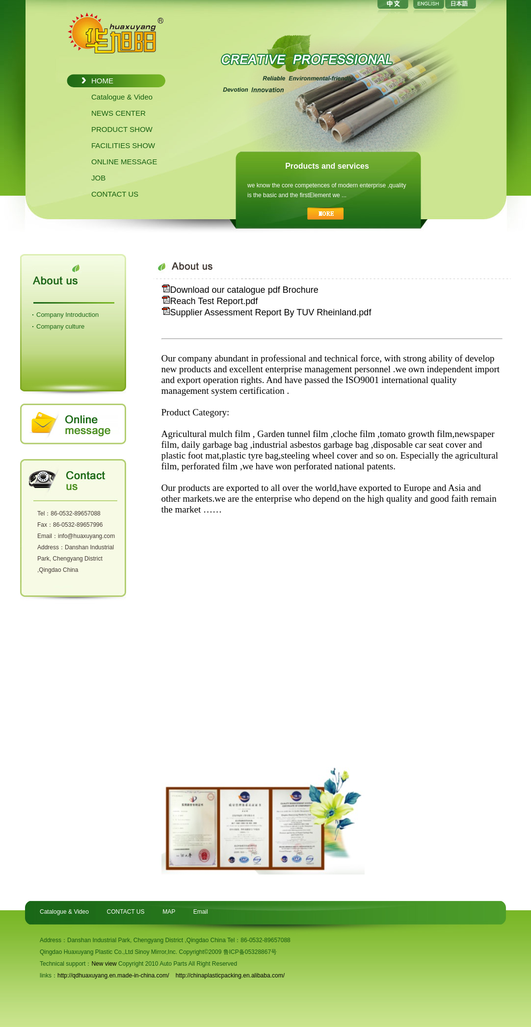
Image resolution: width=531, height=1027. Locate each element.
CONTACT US (114, 194)
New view (103, 963)
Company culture (60, 326)
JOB (98, 178)
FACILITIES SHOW (123, 145)
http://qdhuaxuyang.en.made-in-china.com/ (113, 975)
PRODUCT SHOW (122, 129)
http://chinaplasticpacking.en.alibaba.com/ (230, 975)
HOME (102, 81)
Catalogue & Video (122, 97)
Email (200, 911)
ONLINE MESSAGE (124, 161)
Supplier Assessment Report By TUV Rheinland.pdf (266, 312)
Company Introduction (67, 314)
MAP (168, 911)
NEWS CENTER (118, 113)
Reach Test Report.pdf (209, 301)
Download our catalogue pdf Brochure (240, 290)
